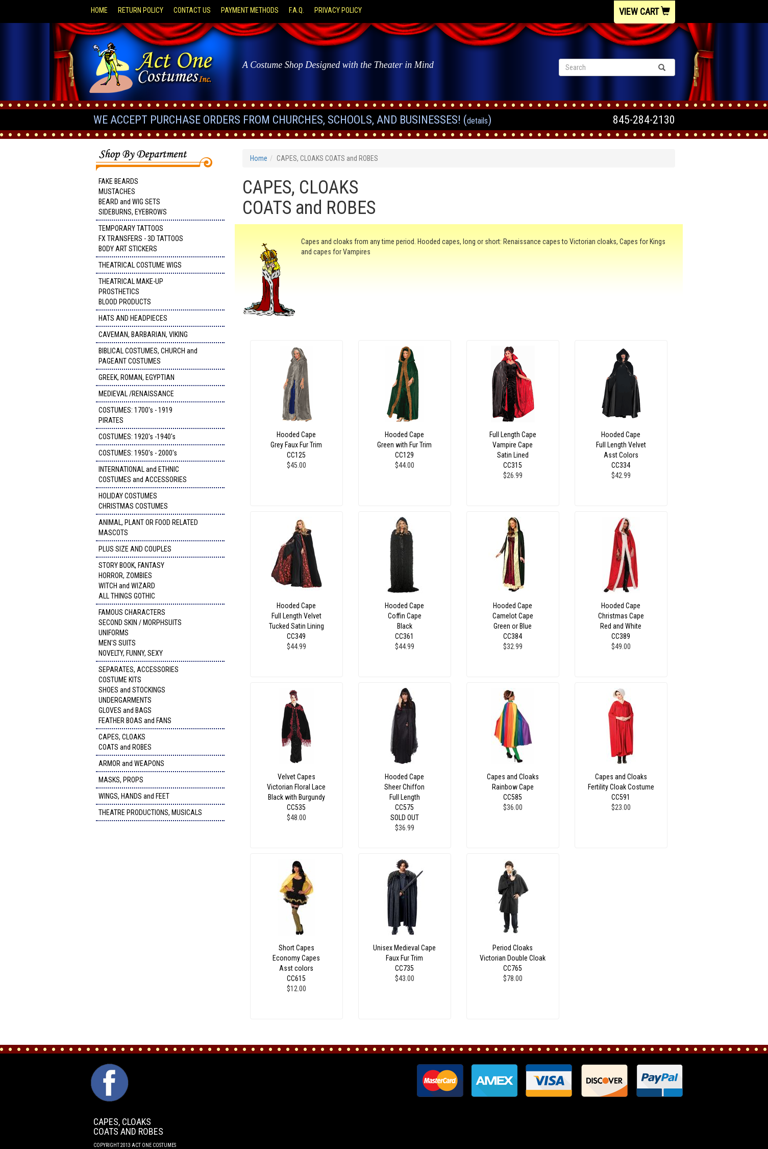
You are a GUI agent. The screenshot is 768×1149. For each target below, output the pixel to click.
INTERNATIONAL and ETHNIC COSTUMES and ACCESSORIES (142, 474)
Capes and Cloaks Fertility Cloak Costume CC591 (621, 787)
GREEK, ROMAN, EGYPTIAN (136, 377)
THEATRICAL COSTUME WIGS (140, 265)
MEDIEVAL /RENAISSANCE (136, 394)
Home (99, 10)
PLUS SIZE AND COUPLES (134, 549)
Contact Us (192, 10)
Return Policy (140, 10)
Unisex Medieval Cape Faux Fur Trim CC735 (404, 958)
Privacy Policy (338, 10)
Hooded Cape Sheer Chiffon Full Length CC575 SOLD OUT (404, 797)
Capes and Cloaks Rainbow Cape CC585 (513, 787)
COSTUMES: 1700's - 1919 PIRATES (135, 415)
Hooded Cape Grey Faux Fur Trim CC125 (296, 444)
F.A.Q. (296, 10)
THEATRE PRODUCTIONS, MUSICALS (150, 812)
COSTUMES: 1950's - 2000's (137, 453)
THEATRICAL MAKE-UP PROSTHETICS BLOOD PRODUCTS (130, 291)
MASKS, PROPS (120, 780)
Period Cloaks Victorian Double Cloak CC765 (513, 958)
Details (477, 121)
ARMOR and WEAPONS (131, 763)
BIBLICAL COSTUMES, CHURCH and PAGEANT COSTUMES (147, 356)
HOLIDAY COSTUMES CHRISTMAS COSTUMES (133, 501)
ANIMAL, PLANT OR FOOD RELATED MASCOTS (148, 527)
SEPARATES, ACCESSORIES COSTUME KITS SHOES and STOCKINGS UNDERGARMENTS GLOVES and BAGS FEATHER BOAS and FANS (138, 695)
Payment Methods (250, 10)
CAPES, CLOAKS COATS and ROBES (125, 742)
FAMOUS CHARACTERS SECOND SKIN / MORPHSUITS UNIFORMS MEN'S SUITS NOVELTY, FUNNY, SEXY (140, 632)
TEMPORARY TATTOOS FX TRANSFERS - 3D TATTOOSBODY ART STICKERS (140, 238)
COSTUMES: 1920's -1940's (137, 437)
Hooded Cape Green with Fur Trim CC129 (404, 444)
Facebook (108, 1069)
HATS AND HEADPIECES (132, 318)
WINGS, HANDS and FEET (133, 796)
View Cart (644, 11)
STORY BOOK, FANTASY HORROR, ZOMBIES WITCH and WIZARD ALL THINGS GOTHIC (131, 580)
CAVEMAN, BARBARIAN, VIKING (143, 334)
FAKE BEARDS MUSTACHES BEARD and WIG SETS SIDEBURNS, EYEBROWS (132, 196)
